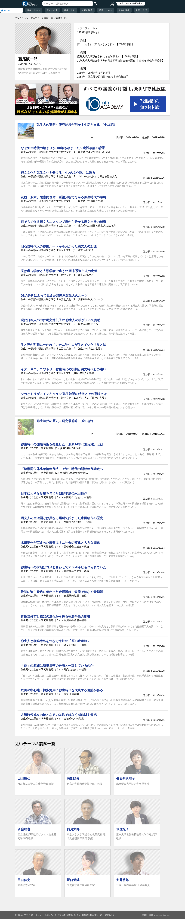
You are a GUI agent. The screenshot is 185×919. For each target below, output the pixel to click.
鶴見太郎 (73, 829)
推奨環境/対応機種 (90, 915)
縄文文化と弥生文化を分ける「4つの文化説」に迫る (58, 172)
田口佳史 (24, 880)
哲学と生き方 (33, 10)
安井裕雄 (122, 880)
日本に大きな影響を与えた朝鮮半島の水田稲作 (54, 493)
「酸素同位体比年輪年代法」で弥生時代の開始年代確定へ (62, 469)
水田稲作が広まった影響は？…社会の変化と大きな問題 (60, 542)
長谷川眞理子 (125, 778)
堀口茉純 (73, 880)
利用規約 (19, 915)
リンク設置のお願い (107, 915)
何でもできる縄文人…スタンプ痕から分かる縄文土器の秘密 (63, 221)
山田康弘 (24, 778)
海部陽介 (73, 778)
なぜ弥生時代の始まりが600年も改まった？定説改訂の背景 (63, 148)
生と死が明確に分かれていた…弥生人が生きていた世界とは (63, 344)
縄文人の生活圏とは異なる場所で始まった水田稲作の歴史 (62, 518)
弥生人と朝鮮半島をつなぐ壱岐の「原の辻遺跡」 (55, 641)
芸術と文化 (69, 10)
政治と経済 (141, 10)
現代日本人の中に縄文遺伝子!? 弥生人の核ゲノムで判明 (60, 320)
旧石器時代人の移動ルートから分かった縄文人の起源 (59, 246)
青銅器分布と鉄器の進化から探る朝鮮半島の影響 (55, 616)
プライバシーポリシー (33, 915)
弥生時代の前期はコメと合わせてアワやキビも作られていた (63, 567)
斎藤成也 (24, 829)
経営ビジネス (105, 10)
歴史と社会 (52, 10)
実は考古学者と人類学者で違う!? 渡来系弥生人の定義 (59, 271)
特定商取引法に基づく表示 (69, 915)
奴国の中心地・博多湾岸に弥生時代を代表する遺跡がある (62, 690)
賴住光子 (122, 829)
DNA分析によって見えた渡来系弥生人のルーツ (54, 295)
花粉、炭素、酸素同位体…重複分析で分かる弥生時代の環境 (63, 197)
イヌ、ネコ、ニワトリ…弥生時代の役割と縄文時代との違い (63, 369)
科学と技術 (124, 10)
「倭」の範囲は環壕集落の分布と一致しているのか (57, 665)
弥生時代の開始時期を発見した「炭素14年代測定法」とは (62, 444)
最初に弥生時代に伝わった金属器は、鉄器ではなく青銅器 (62, 592)
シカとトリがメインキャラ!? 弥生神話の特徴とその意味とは (64, 394)
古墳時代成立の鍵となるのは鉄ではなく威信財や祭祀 (59, 714)
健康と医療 (87, 10)
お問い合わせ (50, 915)
